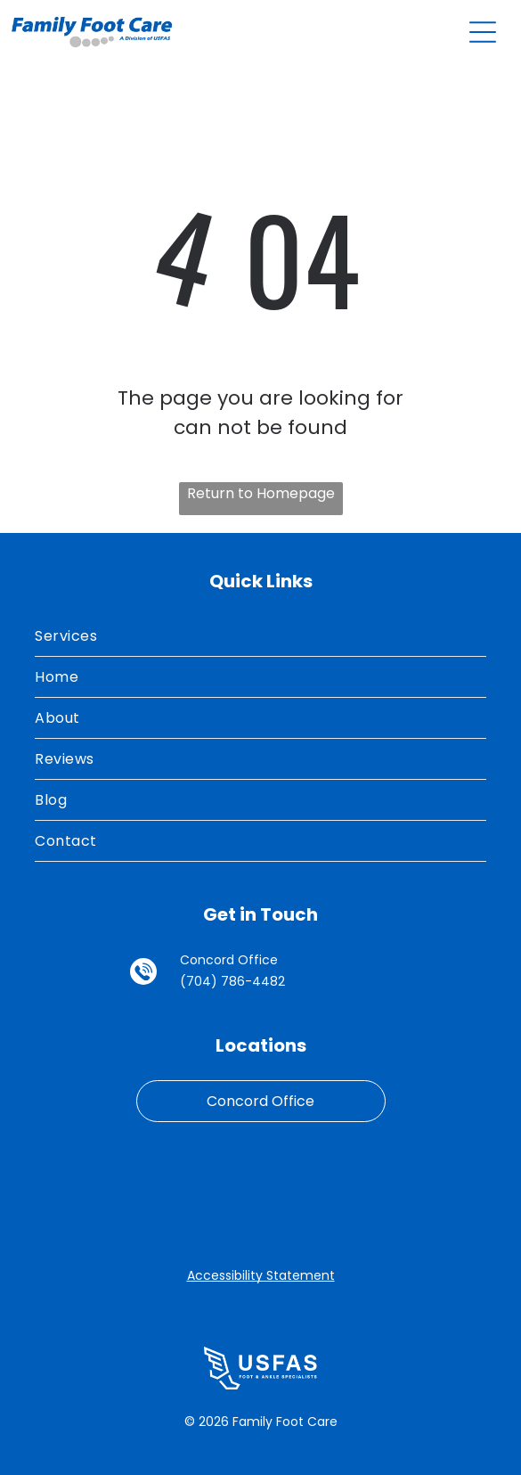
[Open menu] (482, 32)
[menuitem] (260, 636)
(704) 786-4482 (232, 981)
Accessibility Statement (261, 1275)
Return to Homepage (261, 493)
